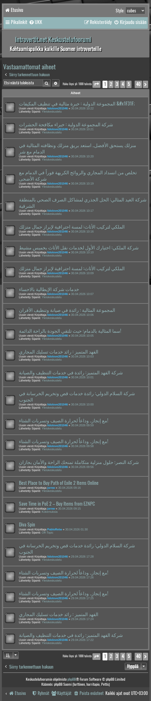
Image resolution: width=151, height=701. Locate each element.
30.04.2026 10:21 (82, 129)
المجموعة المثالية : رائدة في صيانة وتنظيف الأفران (67, 310)
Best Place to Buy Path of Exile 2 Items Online (59, 483)
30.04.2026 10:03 (82, 356)
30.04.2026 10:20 (82, 156)
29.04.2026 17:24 (82, 619)
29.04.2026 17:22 (82, 639)
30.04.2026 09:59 (82, 425)
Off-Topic (47, 532)
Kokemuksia (49, 511)
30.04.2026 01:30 (76, 529)
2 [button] (111, 84)
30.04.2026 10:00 (82, 404)
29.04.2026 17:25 (82, 598)
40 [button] (138, 84)
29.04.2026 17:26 (82, 577)
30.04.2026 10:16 (82, 231)
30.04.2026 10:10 (82, 252)
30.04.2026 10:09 (82, 273)
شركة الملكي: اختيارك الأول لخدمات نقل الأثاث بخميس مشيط (79, 247)
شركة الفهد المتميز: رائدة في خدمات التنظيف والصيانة (71, 372)
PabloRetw (54, 529)
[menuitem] (35, 22)
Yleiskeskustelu (52, 111)
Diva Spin (27, 524)
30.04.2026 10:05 (82, 335)
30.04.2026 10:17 (82, 210)
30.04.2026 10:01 (82, 377)
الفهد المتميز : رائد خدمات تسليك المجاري (58, 352)
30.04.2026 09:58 (82, 446)
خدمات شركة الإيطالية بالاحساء (49, 289)
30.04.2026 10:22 (82, 108)
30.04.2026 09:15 (69, 508)
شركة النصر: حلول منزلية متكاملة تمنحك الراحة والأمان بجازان (79, 462)
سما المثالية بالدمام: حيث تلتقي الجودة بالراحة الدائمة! (70, 331)
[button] (96, 84)
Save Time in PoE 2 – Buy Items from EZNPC (57, 504)
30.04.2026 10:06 (82, 314)
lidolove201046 (57, 108)
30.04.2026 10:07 (82, 294)
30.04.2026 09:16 (69, 487)
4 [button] (123, 84)
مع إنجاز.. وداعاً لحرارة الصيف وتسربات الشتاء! (63, 420)
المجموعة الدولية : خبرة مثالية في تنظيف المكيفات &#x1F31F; (77, 103)
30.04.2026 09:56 (82, 466)
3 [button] (117, 84)
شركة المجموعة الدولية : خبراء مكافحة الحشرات (66, 124)
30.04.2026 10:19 (82, 183)
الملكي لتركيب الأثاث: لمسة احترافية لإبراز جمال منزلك (72, 227)
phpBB (71, 679)
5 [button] (129, 84)
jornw (51, 487)
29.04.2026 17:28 (82, 556)
